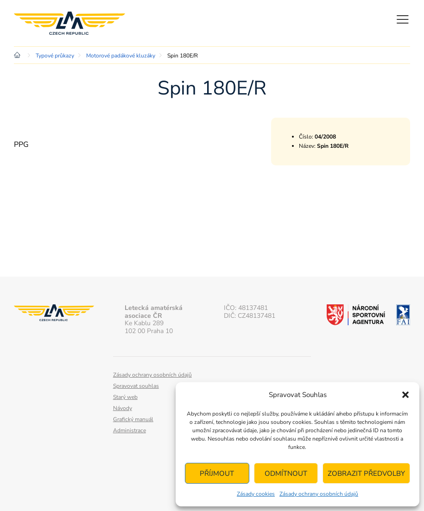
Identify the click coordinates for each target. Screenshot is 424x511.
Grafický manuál (133, 419)
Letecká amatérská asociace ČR (69, 23)
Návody (122, 408)
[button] (405, 394)
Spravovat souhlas (136, 386)
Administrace (129, 430)
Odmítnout (286, 473)
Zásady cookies (256, 494)
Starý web (125, 397)
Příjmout (217, 473)
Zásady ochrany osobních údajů (318, 494)
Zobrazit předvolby (366, 473)
